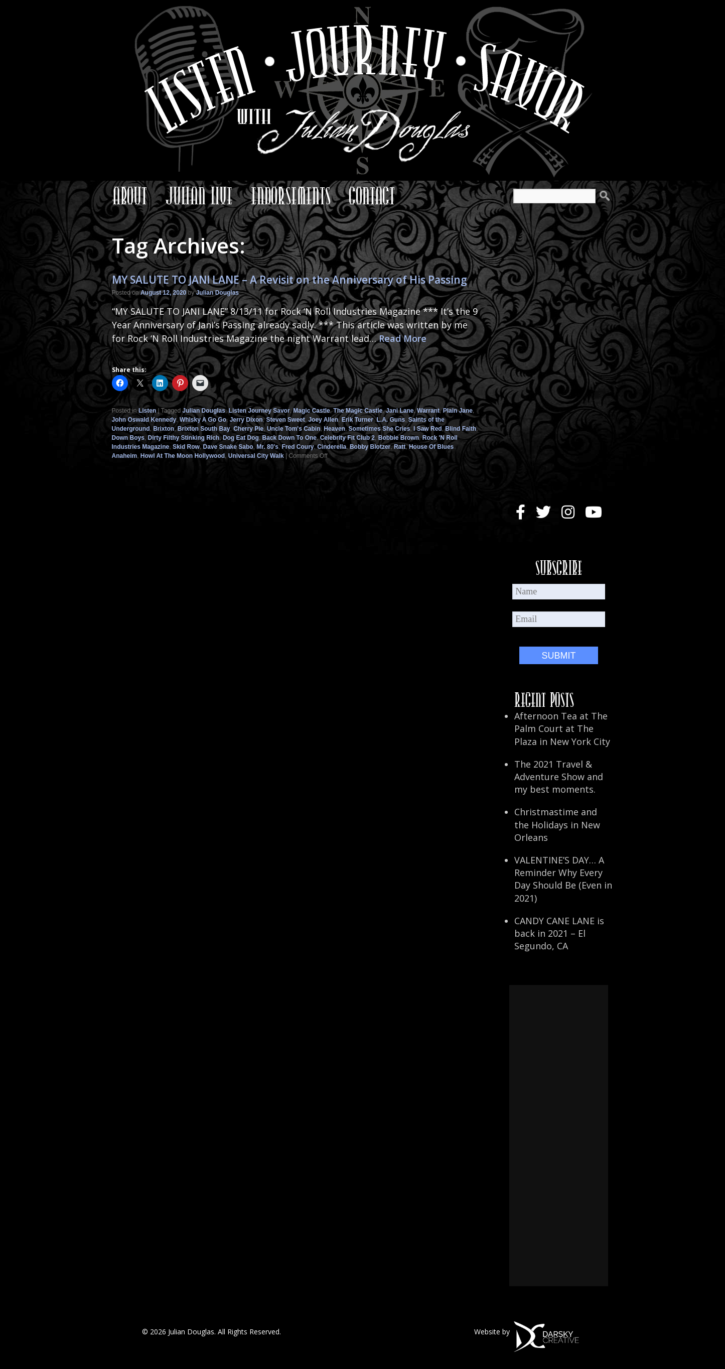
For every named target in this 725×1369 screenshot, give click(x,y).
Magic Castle (311, 410)
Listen (147, 410)
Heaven (334, 428)
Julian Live (199, 196)
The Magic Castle (357, 410)
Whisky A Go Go (203, 419)
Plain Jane (458, 410)
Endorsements (291, 196)
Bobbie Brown (398, 437)
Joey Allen (323, 419)
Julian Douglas (217, 292)
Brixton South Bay (204, 428)
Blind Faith (460, 428)
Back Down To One (289, 437)
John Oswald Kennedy (144, 419)
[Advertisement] (558, 1135)
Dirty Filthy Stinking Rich (184, 437)
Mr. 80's (267, 446)
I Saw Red (427, 428)
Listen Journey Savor (259, 410)
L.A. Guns (390, 419)
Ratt (399, 446)
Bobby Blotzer (370, 446)
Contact (372, 196)
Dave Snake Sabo (228, 446)
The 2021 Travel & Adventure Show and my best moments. (558, 776)
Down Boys (128, 437)
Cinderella (331, 446)
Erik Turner (357, 419)
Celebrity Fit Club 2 (347, 437)
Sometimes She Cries (379, 428)
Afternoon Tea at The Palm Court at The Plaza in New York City (562, 728)
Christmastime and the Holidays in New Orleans (557, 824)
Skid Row (186, 446)
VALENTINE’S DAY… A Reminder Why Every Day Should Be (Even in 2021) (563, 879)
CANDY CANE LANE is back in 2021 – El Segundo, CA (559, 933)
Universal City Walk (256, 455)
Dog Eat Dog (241, 437)
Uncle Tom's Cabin (294, 428)
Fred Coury (298, 446)
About (129, 196)
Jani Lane (399, 410)
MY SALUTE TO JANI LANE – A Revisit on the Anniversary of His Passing (289, 280)
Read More (402, 338)
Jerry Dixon (246, 419)
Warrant (428, 410)
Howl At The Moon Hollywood (182, 455)
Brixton (163, 428)
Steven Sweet (285, 419)
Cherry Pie (248, 428)
